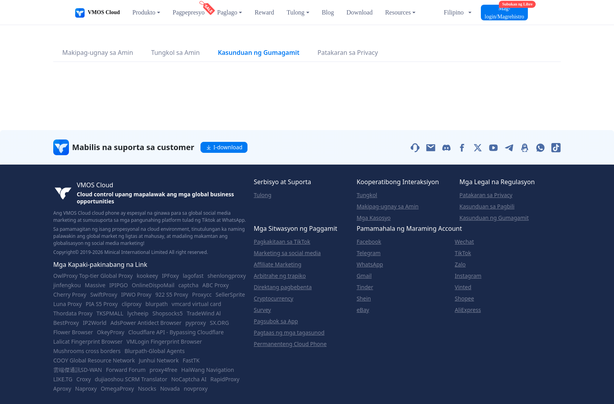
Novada (170, 388)
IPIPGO (118, 285)
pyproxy (196, 323)
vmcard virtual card (196, 304)
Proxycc (201, 294)
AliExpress (468, 310)
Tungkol (367, 195)
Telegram (369, 253)
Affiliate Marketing (278, 264)
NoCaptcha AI (188, 379)
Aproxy (62, 388)
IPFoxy (170, 276)
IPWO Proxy (136, 294)
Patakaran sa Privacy (348, 52)
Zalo (460, 264)
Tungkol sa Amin (175, 52)
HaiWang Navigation (207, 370)
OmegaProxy (117, 388)
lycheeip (137, 313)
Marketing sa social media (287, 253)
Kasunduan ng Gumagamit (259, 52)
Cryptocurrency (273, 298)
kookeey (147, 276)
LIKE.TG (62, 379)
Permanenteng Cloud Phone (290, 344)
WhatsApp (370, 264)
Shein (364, 298)
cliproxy (132, 304)
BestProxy (66, 323)
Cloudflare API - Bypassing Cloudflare (176, 332)
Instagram (468, 276)
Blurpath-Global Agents (155, 351)
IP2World (94, 323)
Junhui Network (159, 360)
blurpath (156, 304)
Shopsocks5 (167, 313)
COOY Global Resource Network (94, 360)
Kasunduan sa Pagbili (487, 206)
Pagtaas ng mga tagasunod (289, 332)
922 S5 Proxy (171, 294)
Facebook (369, 242)
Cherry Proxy (69, 294)
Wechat (464, 242)
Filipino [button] (454, 12)
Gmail (364, 276)
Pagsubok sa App (276, 321)
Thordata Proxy (72, 313)
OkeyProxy (111, 332)
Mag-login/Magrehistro (506, 12)
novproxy (196, 388)
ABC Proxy (215, 285)
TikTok (463, 253)
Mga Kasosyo (374, 218)
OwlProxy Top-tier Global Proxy (93, 276)
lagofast (193, 276)
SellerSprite (230, 294)
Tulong (262, 195)
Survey (262, 310)
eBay (363, 310)
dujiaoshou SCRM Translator (131, 379)
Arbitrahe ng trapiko (280, 276)
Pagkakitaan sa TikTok (282, 242)
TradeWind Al (204, 313)
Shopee (464, 298)
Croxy (83, 379)
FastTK (190, 360)
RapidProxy (224, 379)
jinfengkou (67, 285)
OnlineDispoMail (153, 285)
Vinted (463, 287)
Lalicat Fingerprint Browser (88, 341)
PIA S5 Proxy (102, 304)
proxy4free (163, 370)
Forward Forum (125, 370)
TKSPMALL (109, 313)
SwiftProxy (103, 294)
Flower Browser (73, 332)
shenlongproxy (227, 276)
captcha (188, 285)
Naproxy (86, 388)
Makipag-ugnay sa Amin (97, 52)
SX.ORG (219, 323)
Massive (95, 285)
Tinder (365, 287)
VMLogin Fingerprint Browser (164, 341)
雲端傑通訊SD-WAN (77, 370)
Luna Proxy (67, 304)
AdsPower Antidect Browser (146, 323)
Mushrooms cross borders (87, 351)
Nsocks (147, 388)
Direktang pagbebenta (283, 287)
